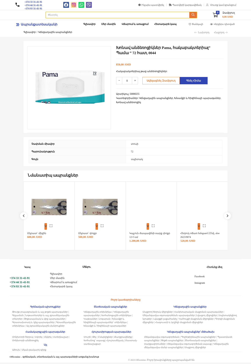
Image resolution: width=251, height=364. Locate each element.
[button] (224, 15)
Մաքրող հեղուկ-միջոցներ (158, 313)
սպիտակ (137, 159)
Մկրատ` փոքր (89, 231)
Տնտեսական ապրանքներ (200, 342)
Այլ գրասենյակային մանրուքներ (45, 327)
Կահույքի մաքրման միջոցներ (196, 320)
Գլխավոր (89, 24)
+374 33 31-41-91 (20, 279)
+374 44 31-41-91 (20, 283)
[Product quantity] (127, 80)
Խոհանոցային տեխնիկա (116, 317)
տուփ (134, 144)
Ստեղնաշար (60, 338)
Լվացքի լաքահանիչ (165, 320)
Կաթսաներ (90, 320)
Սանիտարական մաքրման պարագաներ (198, 313)
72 (132, 151)
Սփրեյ (38, 338)
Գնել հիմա (193, 80)
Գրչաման (18, 317)
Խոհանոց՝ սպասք (94, 342)
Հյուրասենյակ (115, 342)
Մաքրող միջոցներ (195, 349)
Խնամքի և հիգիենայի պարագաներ (104, 327)
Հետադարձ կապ (165, 24)
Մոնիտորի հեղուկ (22, 338)
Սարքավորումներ (154, 345)
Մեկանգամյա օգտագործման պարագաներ (169, 317)
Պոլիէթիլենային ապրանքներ (198, 338)
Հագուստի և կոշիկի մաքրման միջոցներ (179, 324)
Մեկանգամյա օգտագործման (161, 338)
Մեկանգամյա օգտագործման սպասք (189, 345)
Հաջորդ (220, 32)
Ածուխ (16, 351)
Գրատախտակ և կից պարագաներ (33, 324)
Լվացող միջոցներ (206, 317)
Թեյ (94, 338)
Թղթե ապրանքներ (172, 342)
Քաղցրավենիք (123, 338)
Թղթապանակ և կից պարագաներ (44, 320)
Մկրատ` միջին (38, 231)
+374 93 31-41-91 (20, 287)
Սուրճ (87, 338)
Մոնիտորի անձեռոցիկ (25, 342)
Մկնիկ (47, 338)
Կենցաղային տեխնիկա (97, 313)
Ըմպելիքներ (105, 338)
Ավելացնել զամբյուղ (160, 80)
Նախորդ (202, 32)
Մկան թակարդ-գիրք (34, 351)
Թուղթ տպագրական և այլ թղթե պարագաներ (40, 313)
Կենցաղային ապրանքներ (55, 32)
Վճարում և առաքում (135, 24)
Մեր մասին (108, 24)
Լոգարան (104, 320)
